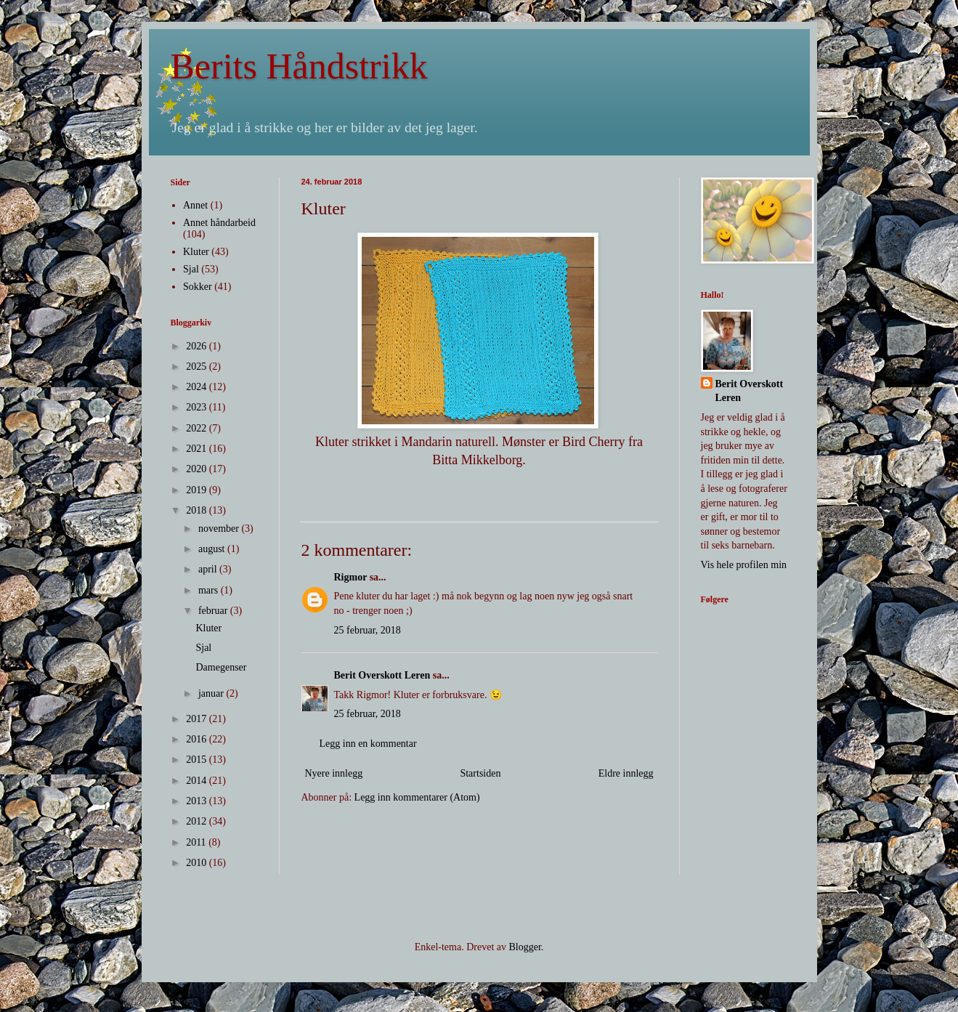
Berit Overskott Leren (382, 675)
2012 (197, 821)
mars (209, 590)
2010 (197, 862)
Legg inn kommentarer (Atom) (417, 797)
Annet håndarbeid (219, 222)
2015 (197, 759)
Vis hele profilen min (744, 564)
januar (212, 693)
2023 (197, 407)
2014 (197, 780)
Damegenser (220, 667)
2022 (197, 428)
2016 (197, 739)
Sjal (191, 269)
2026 (197, 346)
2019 (197, 490)
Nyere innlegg (334, 773)
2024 (197, 386)
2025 (197, 366)
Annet (195, 205)
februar (214, 610)
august (212, 548)
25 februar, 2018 (367, 630)
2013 (197, 801)
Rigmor (351, 577)
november (219, 528)
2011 (197, 842)
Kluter (196, 251)
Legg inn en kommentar (368, 743)
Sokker (197, 286)
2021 (197, 448)
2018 (197, 510)
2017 (197, 718)
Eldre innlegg (626, 773)
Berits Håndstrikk (299, 66)
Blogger (524, 947)
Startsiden (480, 773)
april (208, 569)
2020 (197, 469)
